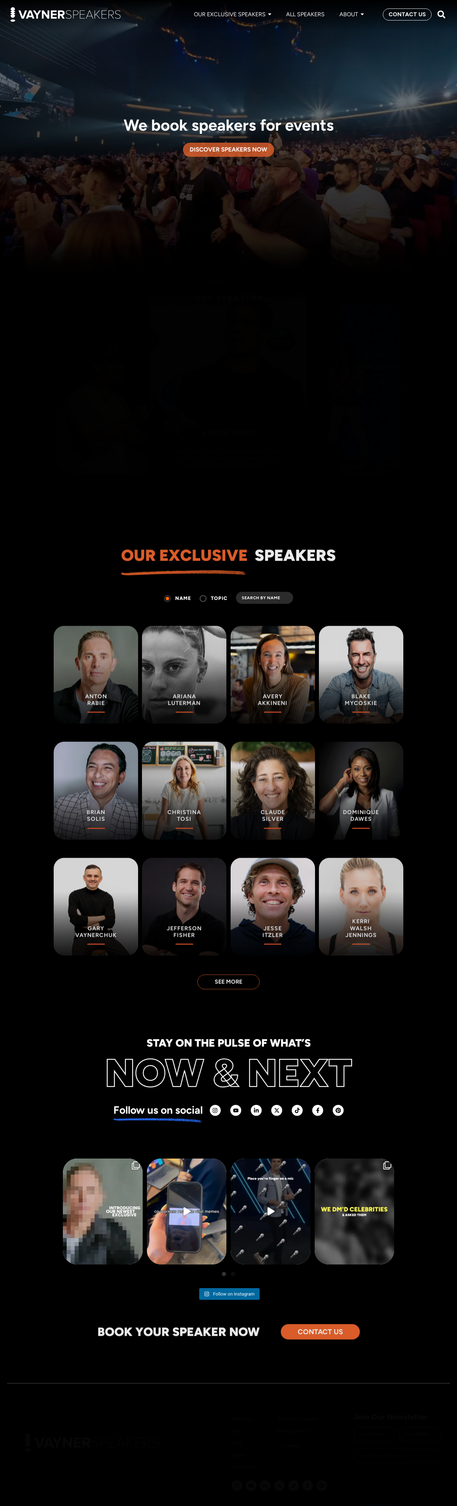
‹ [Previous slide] (54, 378)
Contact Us (244, 1444)
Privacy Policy (293, 1408)
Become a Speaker (299, 1396)
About (238, 1432)
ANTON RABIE (229, 423)
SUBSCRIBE (376, 1489)
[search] (264, 598)
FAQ (237, 1420)
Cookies (290, 1423)
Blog (237, 1408)
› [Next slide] (403, 378)
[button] (441, 14)
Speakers (242, 1396)
